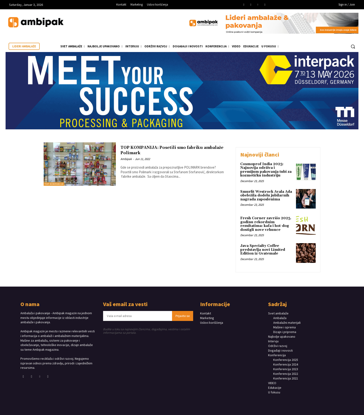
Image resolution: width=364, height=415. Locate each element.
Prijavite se (183, 316)
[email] (137, 316)
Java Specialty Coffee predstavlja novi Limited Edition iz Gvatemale (262, 250)
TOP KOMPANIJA (54, 184)
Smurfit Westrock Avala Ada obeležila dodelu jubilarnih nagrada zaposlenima (266, 196)
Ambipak (126, 159)
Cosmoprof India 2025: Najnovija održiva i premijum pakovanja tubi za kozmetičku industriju (266, 170)
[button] (352, 46)
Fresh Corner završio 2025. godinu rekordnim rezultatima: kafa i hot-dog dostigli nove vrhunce (265, 224)
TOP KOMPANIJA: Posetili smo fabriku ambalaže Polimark (170, 150)
